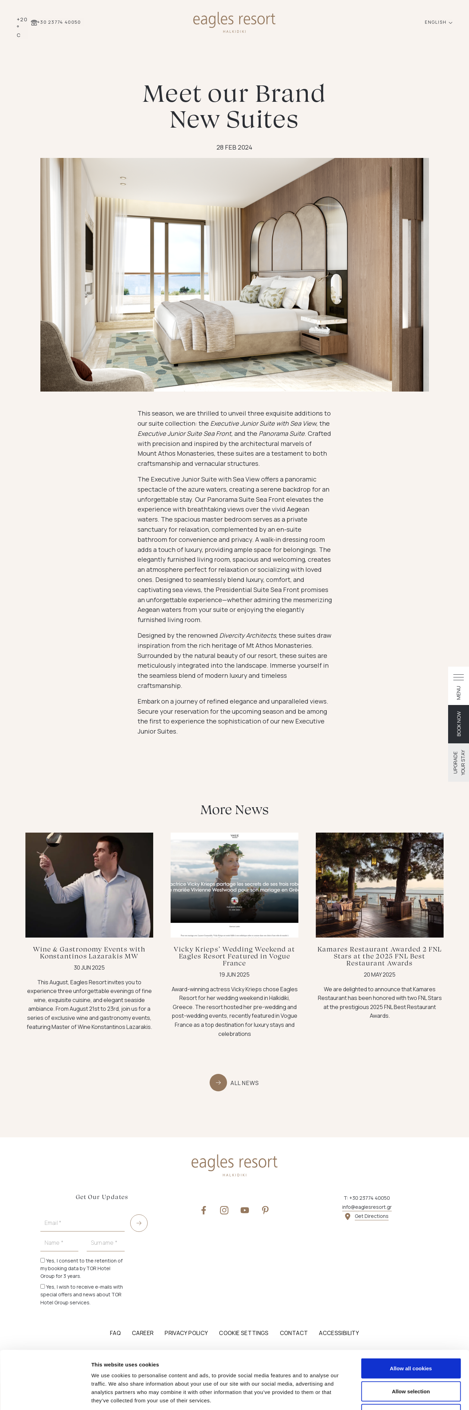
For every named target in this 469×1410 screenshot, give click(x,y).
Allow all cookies (411, 1318)
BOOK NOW (458, 723)
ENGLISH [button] (436, 22)
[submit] (139, 1223)
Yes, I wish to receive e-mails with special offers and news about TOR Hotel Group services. (81, 1294)
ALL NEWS (244, 1083)
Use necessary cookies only (411, 1364)
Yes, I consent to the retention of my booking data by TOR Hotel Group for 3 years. (81, 1268)
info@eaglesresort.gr (367, 1207)
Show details (365, 1396)
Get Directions (372, 1216)
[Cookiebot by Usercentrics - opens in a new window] (45, 1396)
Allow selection (411, 1341)
